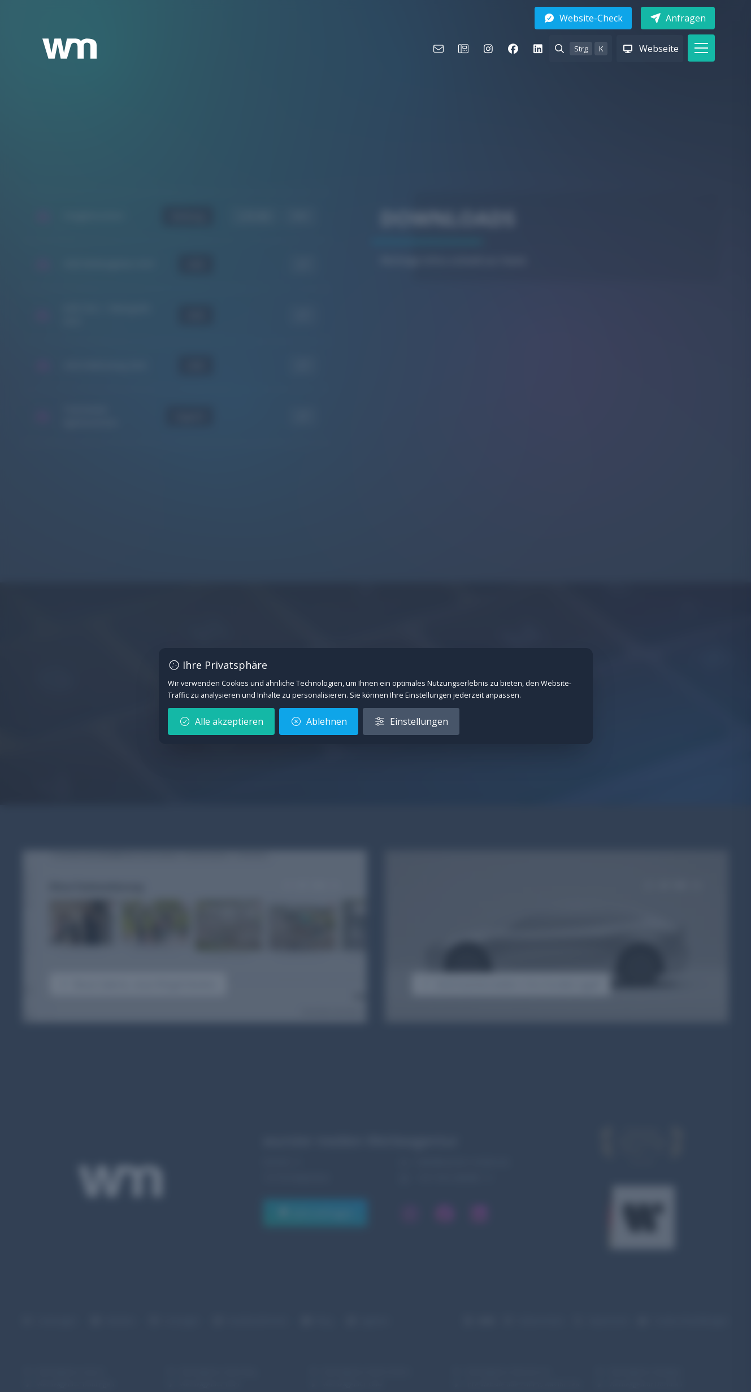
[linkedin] (538, 48)
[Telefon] (463, 48)
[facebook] (513, 48)
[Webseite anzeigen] (650, 48)
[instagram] (488, 48)
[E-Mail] (438, 48)
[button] (701, 48)
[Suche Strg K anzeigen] (580, 48)
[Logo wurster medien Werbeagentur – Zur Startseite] (69, 49)
